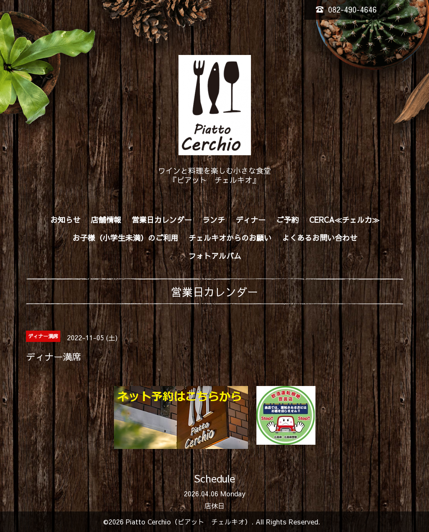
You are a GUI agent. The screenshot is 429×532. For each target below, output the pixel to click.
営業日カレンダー (162, 219)
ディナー (250, 219)
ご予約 (287, 219)
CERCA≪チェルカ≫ (344, 219)
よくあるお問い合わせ (319, 237)
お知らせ (65, 219)
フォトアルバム (215, 255)
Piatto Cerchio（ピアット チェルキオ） (188, 521)
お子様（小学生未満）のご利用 (125, 237)
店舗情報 (106, 219)
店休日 (214, 505)
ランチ (213, 219)
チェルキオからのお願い (230, 237)
